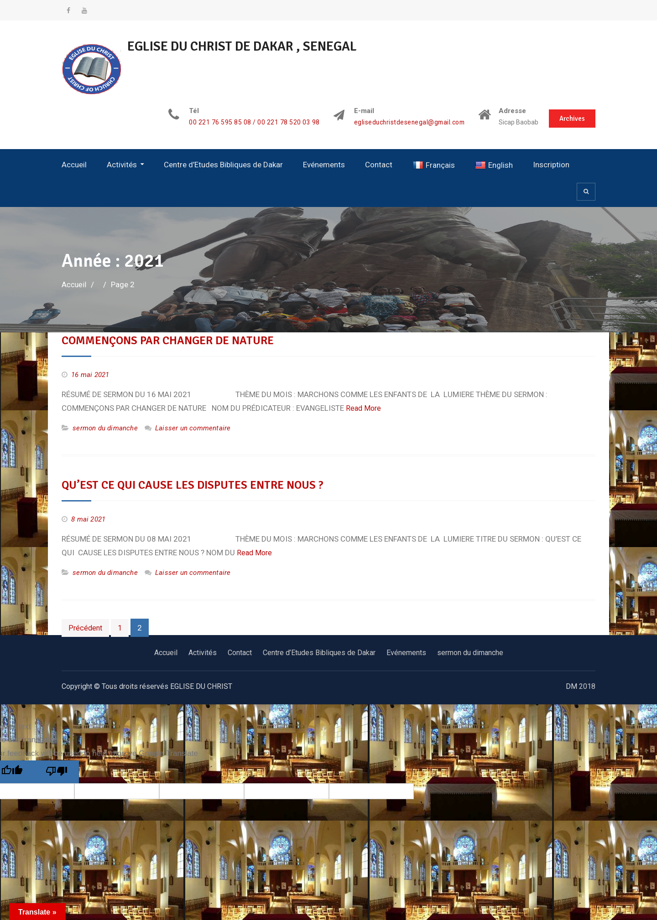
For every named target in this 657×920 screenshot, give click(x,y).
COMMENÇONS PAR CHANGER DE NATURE (171, 340)
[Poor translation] (56, 771)
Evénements (324, 164)
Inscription (551, 164)
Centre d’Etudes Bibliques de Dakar (223, 164)
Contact (378, 164)
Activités (122, 164)
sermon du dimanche (105, 428)
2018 (587, 686)
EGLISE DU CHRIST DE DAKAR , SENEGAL (251, 46)
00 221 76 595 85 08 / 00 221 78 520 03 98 (246, 122)
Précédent (86, 627)
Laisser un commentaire (192, 428)
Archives (571, 118)
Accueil (74, 164)
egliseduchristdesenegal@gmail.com (403, 122)
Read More (364, 407)
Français (433, 165)
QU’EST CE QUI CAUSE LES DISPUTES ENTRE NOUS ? (197, 484)
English (494, 165)
